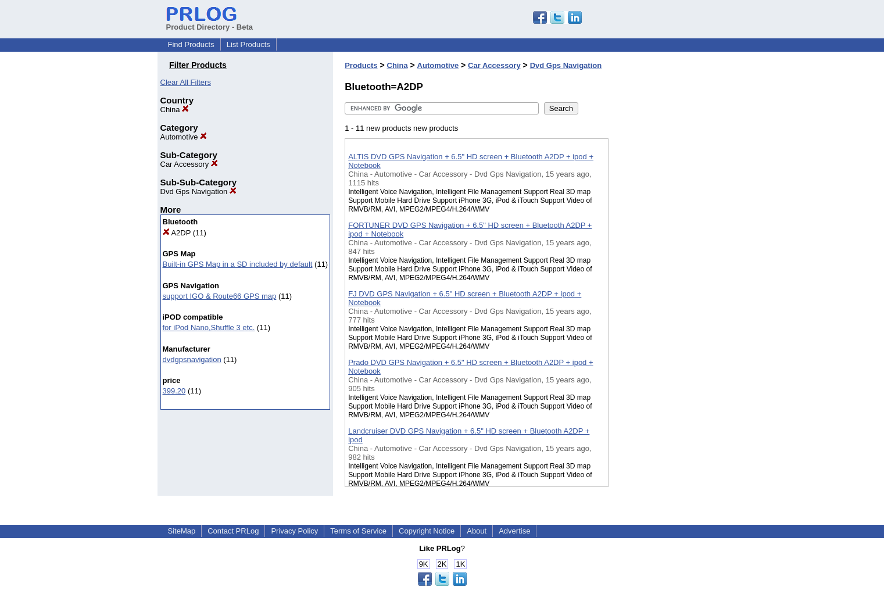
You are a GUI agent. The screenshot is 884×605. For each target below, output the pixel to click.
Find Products (191, 44)
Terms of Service (358, 531)
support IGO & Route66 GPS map (220, 296)
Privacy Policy (294, 531)
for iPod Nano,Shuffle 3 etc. (209, 327)
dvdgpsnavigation (192, 359)
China (174, 109)
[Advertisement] (666, 301)
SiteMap (182, 531)
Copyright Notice (426, 531)
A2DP (177, 232)
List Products (248, 44)
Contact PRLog (233, 531)
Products (361, 65)
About (476, 531)
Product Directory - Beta (209, 22)
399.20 (174, 390)
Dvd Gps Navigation (198, 191)
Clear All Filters (185, 82)
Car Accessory (189, 164)
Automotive (183, 137)
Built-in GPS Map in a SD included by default (238, 264)
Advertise (514, 531)
